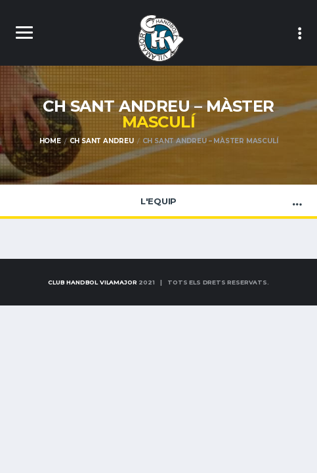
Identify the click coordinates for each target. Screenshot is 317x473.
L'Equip (158, 201)
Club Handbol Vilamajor (92, 282)
